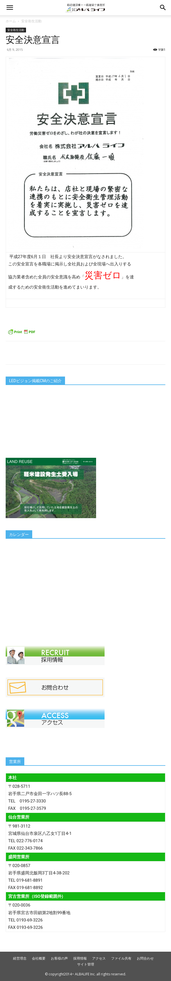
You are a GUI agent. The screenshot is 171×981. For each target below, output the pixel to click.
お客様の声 (59, 958)
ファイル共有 (121, 958)
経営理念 (20, 958)
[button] (10, 7)
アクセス (99, 958)
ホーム (11, 21)
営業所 (15, 761)
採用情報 (80, 958)
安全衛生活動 (31, 21)
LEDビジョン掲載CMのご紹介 (35, 381)
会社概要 (39, 958)
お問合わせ (145, 958)
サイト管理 (85, 964)
